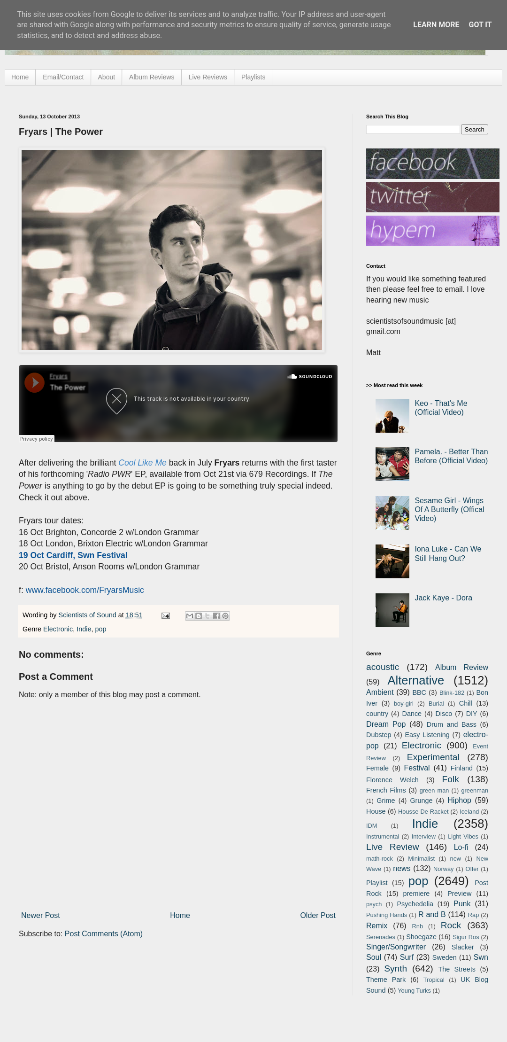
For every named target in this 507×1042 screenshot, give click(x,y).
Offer (471, 868)
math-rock (379, 858)
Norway (443, 868)
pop (100, 629)
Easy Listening (427, 735)
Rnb (417, 926)
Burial (436, 703)
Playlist (377, 882)
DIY (471, 713)
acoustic (382, 667)
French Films (386, 790)
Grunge (421, 800)
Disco (443, 713)
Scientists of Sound (88, 615)
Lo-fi (461, 847)
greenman (474, 790)
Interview (424, 836)
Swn (481, 957)
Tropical (434, 979)
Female (377, 768)
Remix (376, 926)
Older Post (318, 915)
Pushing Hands (386, 914)
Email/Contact (63, 77)
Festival (417, 768)
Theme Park (386, 979)
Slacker (463, 947)
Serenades (380, 937)
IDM (371, 825)
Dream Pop (386, 724)
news (401, 868)
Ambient (380, 692)
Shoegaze (421, 937)
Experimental (433, 757)
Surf (407, 957)
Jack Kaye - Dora (443, 598)
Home (20, 77)
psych (374, 904)
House (376, 811)
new (455, 858)
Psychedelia (415, 904)
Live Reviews (208, 77)
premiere (416, 893)
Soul (373, 957)
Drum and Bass (451, 724)
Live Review (392, 847)
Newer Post (40, 915)
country (377, 713)
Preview (459, 893)
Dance (412, 713)
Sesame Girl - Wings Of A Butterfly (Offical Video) (449, 509)
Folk (450, 779)
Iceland (469, 811)
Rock (451, 925)
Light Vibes (463, 836)
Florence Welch (392, 780)
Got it (480, 24)
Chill (465, 703)
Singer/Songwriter (396, 947)
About (106, 77)
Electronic (58, 629)
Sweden (444, 957)
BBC (419, 692)
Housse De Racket (423, 811)
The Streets (457, 969)
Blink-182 (451, 692)
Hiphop (459, 800)
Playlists (253, 77)
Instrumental (382, 836)
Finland (462, 768)
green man (434, 790)
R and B (432, 914)
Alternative (415, 680)
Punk (461, 904)
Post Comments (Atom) (104, 934)
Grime (385, 800)
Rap (473, 914)
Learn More (436, 24)
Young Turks (414, 990)
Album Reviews (151, 77)
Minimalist (421, 858)
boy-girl (404, 703)
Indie (84, 629)
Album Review (461, 667)
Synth (395, 968)
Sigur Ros (466, 937)
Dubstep (379, 735)
